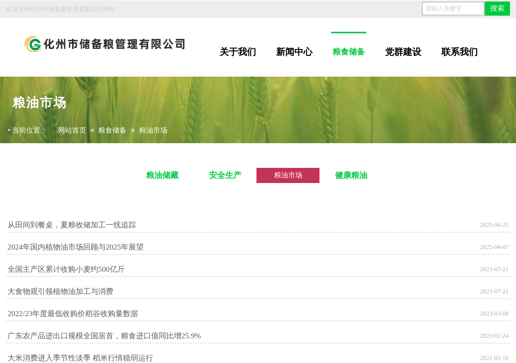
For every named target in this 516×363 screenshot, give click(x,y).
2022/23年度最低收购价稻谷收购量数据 (73, 314)
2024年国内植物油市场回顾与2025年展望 (76, 247)
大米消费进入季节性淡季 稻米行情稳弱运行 (80, 358)
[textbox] (453, 9)
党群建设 (403, 52)
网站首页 (72, 130)
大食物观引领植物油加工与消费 (60, 291)
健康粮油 (351, 175)
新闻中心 (294, 52)
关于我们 (238, 52)
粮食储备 (349, 51)
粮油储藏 (162, 175)
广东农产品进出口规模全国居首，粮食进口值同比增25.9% (104, 336)
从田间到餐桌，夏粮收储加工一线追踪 (72, 225)
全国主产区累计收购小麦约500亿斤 (66, 269)
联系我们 (459, 52)
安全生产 (225, 175)
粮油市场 (153, 130)
